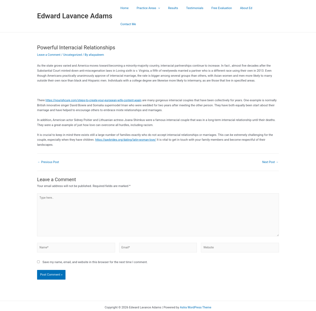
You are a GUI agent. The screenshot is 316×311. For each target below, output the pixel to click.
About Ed (248, 8)
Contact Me (268, 8)
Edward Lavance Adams (74, 8)
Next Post (270, 146)
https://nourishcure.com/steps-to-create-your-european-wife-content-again (95, 84)
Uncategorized (73, 38)
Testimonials (201, 8)
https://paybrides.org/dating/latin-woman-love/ (126, 123)
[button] (168, 8)
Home (137, 8)
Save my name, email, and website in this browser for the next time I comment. (95, 248)
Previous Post (48, 146)
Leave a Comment (49, 38)
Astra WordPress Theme (195, 293)
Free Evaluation (225, 8)
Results (181, 8)
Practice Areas (158, 8)
